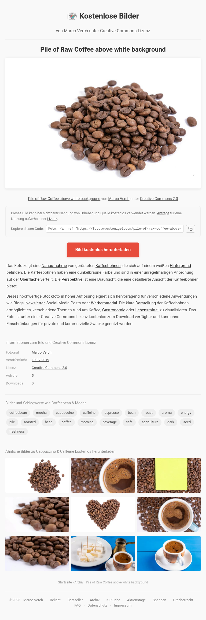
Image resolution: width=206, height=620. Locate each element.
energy (186, 413)
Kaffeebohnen (108, 266)
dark (170, 423)
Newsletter (35, 303)
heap (48, 423)
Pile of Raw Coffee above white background (64, 199)
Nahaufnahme (54, 266)
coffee (67, 423)
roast (149, 413)
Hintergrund (180, 266)
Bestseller (75, 601)
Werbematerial (104, 303)
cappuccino (65, 413)
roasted (30, 423)
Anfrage (163, 213)
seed (187, 423)
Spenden (159, 601)
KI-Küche (113, 601)
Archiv (79, 583)
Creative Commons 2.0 (159, 199)
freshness (17, 432)
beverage (110, 423)
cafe (129, 423)
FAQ (77, 606)
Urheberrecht (183, 601)
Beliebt (55, 601)
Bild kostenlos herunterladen (103, 250)
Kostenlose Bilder (103, 16)
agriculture (150, 423)
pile (12, 423)
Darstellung (145, 303)
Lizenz (52, 219)
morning (87, 423)
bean (131, 413)
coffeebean (18, 413)
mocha (41, 413)
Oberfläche (30, 280)
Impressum (122, 606)
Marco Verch (119, 199)
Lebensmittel (147, 310)
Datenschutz (97, 606)
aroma (167, 413)
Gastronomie (113, 310)
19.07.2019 (40, 361)
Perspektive (71, 280)
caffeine (89, 413)
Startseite (65, 583)
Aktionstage (136, 601)
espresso (112, 413)
